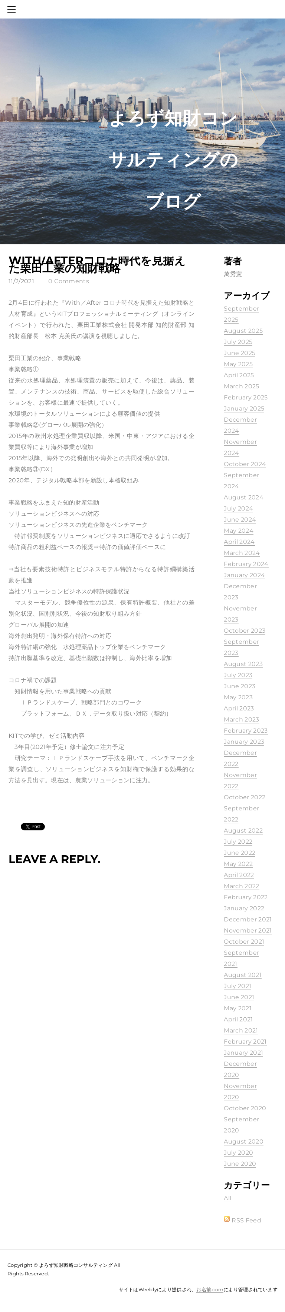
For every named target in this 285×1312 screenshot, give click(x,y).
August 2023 (243, 663)
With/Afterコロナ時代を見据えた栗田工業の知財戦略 (97, 264)
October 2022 (244, 797)
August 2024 (243, 497)
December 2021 (248, 919)
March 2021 (241, 1030)
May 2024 (238, 530)
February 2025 (246, 397)
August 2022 (243, 830)
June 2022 (239, 852)
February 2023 (246, 730)
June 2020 (240, 1163)
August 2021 (243, 974)
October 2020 (245, 1108)
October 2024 (245, 464)
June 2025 (239, 353)
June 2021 (239, 997)
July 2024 (238, 508)
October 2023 (244, 630)
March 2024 (242, 552)
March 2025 (241, 386)
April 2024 (239, 541)
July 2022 (238, 841)
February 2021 (245, 1041)
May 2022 (238, 863)
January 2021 (243, 1052)
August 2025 (243, 330)
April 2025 (239, 375)
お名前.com (209, 1289)
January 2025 (244, 408)
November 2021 (248, 930)
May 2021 (238, 1008)
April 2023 (239, 708)
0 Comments (68, 281)
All (227, 1198)
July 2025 (238, 341)
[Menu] (13, 9)
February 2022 (246, 897)
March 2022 (241, 886)
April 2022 (239, 874)
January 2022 (244, 908)
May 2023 (238, 697)
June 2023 (239, 686)
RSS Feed (246, 1220)
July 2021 (237, 986)
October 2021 (244, 941)
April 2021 (238, 1019)
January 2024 (244, 575)
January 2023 (244, 741)
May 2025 (238, 364)
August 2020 (243, 1141)
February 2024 (246, 564)
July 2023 (238, 675)
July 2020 (238, 1152)
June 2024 (240, 519)
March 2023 (241, 719)
